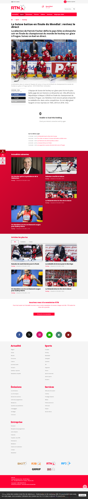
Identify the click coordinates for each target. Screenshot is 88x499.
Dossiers (13, 367)
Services (49, 14)
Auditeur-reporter (69, 1)
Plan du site (30, 480)
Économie (13, 358)
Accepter (82, 495)
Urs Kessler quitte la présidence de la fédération (24, 177)
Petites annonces (49, 402)
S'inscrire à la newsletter (44, 314)
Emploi (46, 408)
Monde (12, 355)
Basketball (47, 355)
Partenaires (14, 440)
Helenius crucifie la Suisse (54, 176)
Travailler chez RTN (15, 437)
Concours (13, 414)
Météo (46, 399)
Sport (22, 14)
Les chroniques (14, 393)
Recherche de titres (16, 396)
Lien (14, 101)
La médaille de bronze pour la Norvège (59, 264)
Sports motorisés (49, 373)
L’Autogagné (14, 408)
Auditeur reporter (15, 370)
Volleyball (47, 358)
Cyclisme (47, 361)
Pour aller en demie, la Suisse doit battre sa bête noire (47, 138)
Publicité (13, 434)
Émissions (29, 14)
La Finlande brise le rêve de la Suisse (42, 136)
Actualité (15, 14)
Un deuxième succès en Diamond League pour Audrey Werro (26, 225)
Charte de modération (16, 446)
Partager (15, 94)
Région (12, 349)
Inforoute (47, 405)
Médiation (13, 443)
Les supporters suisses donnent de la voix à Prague (46, 145)
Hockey (24, 20)
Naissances (13, 402)
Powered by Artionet (16, 484)
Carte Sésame (14, 431)
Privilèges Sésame (49, 396)
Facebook (19, 335)
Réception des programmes (18, 428)
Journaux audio (14, 364)
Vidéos (43, 14)
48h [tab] (15, 241)
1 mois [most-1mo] (30, 241)
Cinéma (47, 393)
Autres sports (48, 376)
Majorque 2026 (59, 14)
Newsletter (13, 452)
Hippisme (47, 367)
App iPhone (59, 335)
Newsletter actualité (16, 373)
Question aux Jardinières (17, 405)
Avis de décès (48, 411)
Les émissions (14, 390)
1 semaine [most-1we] (22, 241)
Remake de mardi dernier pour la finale (25, 264)
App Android (68, 335)
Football (47, 349)
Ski (45, 364)
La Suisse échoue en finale (40, 143)
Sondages (13, 411)
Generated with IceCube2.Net (28, 484)
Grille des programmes (16, 399)
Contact (13, 449)
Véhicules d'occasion (50, 390)
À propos (13, 425)
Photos (36, 14)
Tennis (46, 370)
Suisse (12, 352)
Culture (13, 361)
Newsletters (49, 335)
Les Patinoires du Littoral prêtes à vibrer (43, 140)
